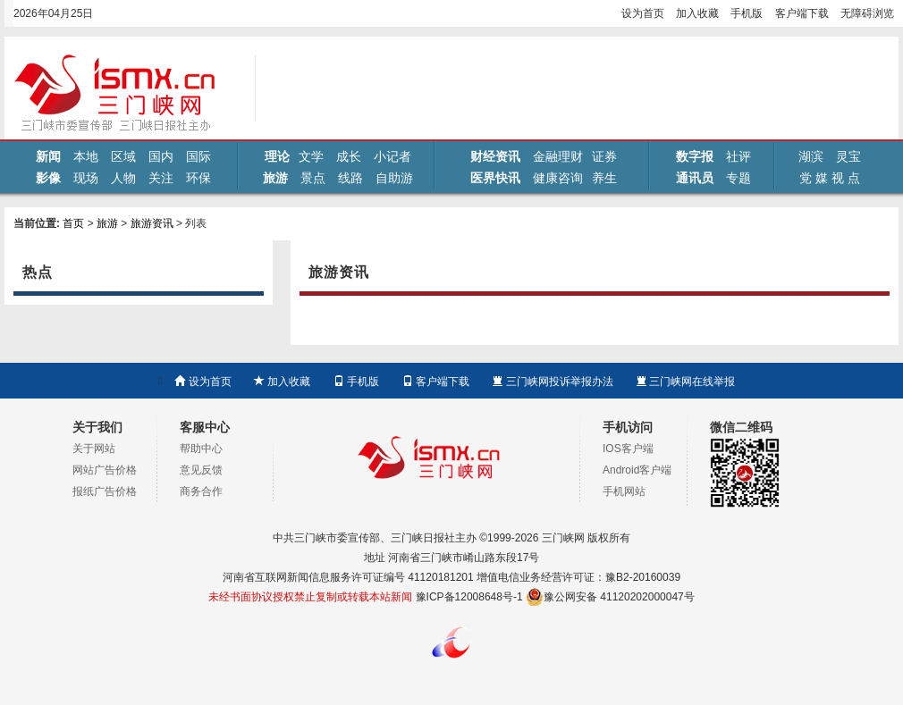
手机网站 (624, 491)
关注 (160, 178)
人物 (123, 178)
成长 (348, 156)
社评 (738, 156)
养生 (604, 178)
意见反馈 (201, 470)
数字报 (694, 156)
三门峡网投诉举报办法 (552, 381)
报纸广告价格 (104, 491)
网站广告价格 (104, 470)
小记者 (392, 156)
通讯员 (694, 178)
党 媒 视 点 (829, 178)
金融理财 (558, 156)
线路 (350, 178)
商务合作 (201, 491)
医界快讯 (495, 178)
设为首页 (642, 13)
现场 (85, 178)
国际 (198, 156)
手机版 (746, 13)
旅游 (275, 178)
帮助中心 (201, 448)
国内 (160, 156)
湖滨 (810, 156)
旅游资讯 (152, 223)
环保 (198, 178)
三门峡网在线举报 (685, 381)
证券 (604, 156)
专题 (738, 178)
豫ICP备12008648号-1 (469, 597)
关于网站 (93, 448)
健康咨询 (558, 178)
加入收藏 (697, 13)
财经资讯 (495, 156)
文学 (311, 156)
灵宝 (848, 156)
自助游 (394, 178)
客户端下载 (802, 13)
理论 (277, 156)
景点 (312, 178)
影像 (48, 178)
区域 (123, 156)
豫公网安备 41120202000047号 (610, 597)
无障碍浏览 (867, 13)
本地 (85, 156)
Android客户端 (637, 470)
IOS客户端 (628, 448)
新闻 (48, 156)
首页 (73, 223)
